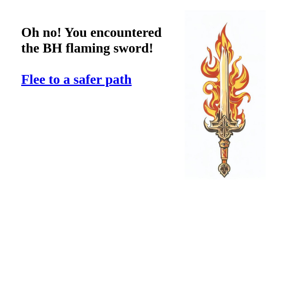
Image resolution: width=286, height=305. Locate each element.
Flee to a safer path (76, 79)
